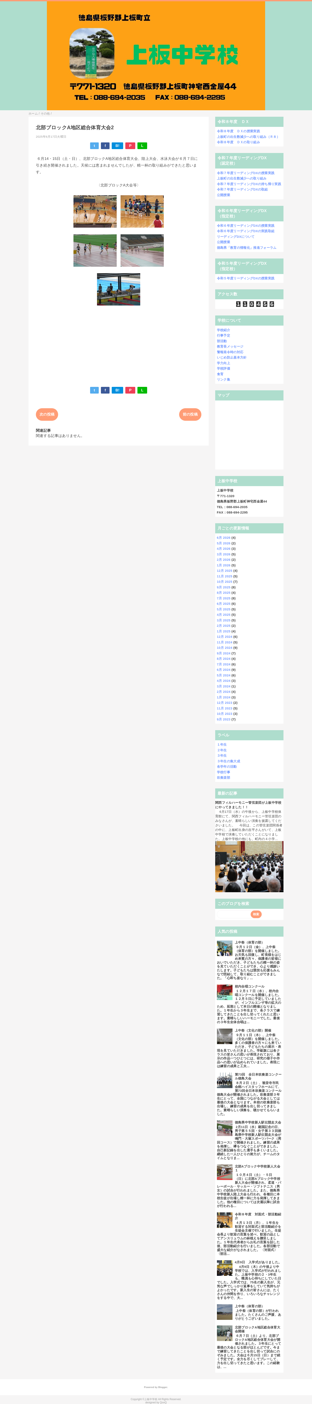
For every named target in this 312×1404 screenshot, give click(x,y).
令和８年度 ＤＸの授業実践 (238, 131)
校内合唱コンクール (250, 986)
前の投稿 (190, 414)
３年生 (222, 755)
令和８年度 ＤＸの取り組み (238, 142)
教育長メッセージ (230, 346)
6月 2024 (224, 669)
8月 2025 (224, 592)
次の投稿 (47, 414)
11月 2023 (224, 708)
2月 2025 (224, 625)
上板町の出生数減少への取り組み (242, 178)
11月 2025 (224, 576)
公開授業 (223, 195)
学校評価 (223, 368)
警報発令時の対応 (230, 352)
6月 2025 (224, 603)
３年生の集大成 (228, 761)
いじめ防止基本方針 (232, 357)
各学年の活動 (227, 766)
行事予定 (223, 335)
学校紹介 (223, 330)
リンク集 (223, 379)
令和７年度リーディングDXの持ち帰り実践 (249, 184)
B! (117, 146)
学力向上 (223, 363)
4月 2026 (224, 548)
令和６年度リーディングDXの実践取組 (246, 231)
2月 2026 (224, 559)
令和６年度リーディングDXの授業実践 (246, 225)
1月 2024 (224, 697)
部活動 (222, 341)
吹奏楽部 (223, 777)
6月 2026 (224, 537)
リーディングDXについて (236, 236)
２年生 (222, 750)
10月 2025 (224, 581)
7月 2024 (224, 664)
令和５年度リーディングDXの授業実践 (246, 278)
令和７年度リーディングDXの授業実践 (246, 173)
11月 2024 (224, 642)
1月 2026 (224, 565)
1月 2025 (224, 631)
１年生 (222, 744)
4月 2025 (224, 614)
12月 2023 (224, 702)
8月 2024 (224, 658)
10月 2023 (224, 713)
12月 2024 (224, 636)
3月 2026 (224, 554)
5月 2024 (224, 675)
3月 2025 (224, 620)
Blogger (162, 1387)
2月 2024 (224, 691)
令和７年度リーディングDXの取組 (242, 189)
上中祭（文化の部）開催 (253, 1030)
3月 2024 (224, 686)
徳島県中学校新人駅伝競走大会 (258, 1122)
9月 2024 (224, 653)
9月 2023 (224, 719)
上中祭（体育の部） (250, 942)
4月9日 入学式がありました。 (258, 1262)
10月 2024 (224, 647)
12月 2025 (224, 570)
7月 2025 (224, 598)
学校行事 (223, 772)
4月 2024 (224, 680)
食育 (220, 374)
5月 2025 (224, 609)
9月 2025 (224, 587)
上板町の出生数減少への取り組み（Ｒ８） (248, 137)
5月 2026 (224, 543)
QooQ (163, 1402)
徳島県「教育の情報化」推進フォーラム (247, 247)
